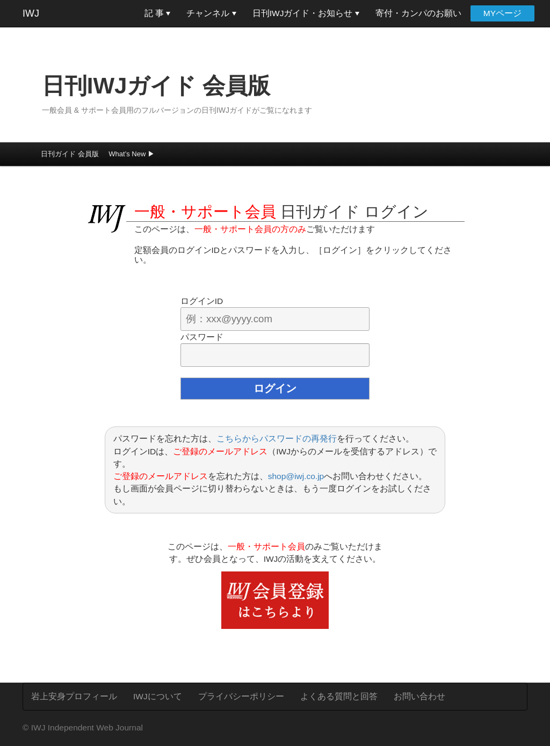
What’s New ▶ (131, 154)
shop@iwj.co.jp (296, 476)
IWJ (31, 13)
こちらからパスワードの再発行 (276, 438)
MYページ (502, 13)
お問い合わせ (419, 696)
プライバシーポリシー (241, 696)
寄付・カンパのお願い (418, 13)
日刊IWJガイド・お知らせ (305, 13)
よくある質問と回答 (339, 696)
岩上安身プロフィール (74, 696)
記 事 (157, 13)
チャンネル (211, 13)
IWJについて (157, 696)
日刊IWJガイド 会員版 (156, 85)
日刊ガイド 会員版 (70, 154)
